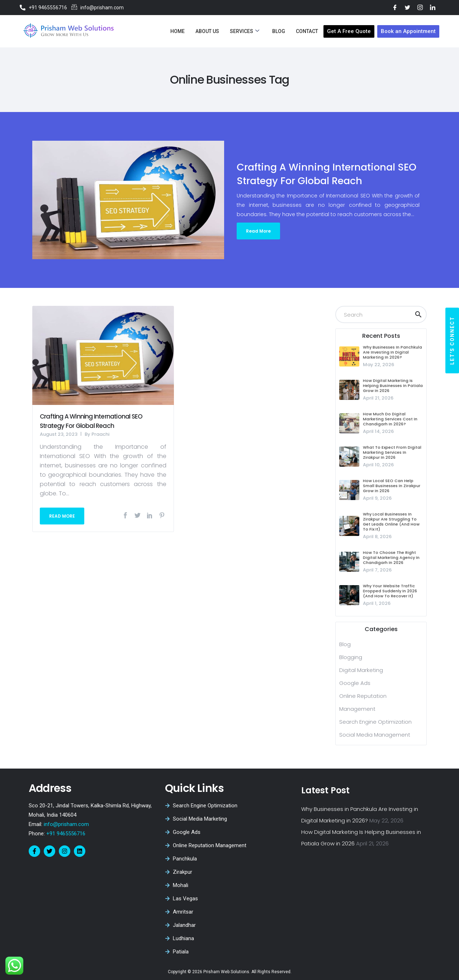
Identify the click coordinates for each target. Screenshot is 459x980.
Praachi (100, 434)
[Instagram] (420, 7)
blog (345, 644)
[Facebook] (395, 7)
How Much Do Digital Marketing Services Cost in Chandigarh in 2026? (390, 419)
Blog (278, 31)
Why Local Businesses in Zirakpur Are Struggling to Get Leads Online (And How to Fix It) (391, 521)
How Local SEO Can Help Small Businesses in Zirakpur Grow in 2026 (391, 486)
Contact (307, 31)
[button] (452, 340)
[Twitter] (407, 7)
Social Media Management (374, 734)
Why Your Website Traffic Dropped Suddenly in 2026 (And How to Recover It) (390, 591)
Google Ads (354, 683)
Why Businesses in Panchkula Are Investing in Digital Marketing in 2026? (392, 352)
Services (244, 31)
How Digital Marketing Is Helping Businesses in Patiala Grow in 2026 (393, 385)
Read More (258, 231)
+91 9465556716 (65, 833)
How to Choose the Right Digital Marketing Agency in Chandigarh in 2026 (391, 557)
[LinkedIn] (432, 7)
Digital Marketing (361, 670)
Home (177, 31)
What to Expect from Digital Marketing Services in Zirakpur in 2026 (392, 452)
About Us (207, 31)
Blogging (350, 657)
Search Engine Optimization (375, 721)
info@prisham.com (66, 824)
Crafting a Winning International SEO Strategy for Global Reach (91, 421)
